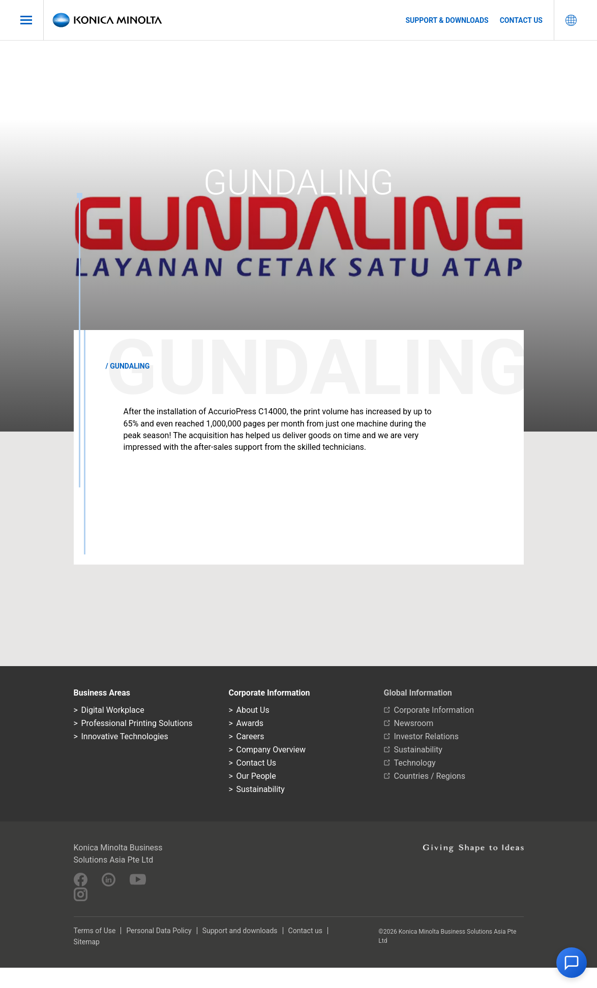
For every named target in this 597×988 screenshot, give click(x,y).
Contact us (521, 20)
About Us (253, 710)
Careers (250, 736)
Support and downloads (240, 931)
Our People (256, 776)
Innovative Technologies (124, 736)
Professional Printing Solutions (137, 723)
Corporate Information (434, 710)
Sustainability (260, 789)
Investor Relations (426, 736)
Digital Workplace (112, 710)
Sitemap (87, 942)
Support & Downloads (446, 20)
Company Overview (271, 749)
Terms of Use (95, 931)
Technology (415, 763)
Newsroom (414, 723)
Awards (249, 723)
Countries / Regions (429, 776)
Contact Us (256, 763)
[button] (571, 962)
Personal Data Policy (158, 931)
